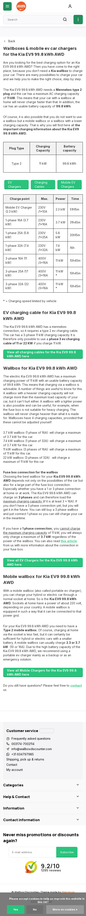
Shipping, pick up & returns (25, 759)
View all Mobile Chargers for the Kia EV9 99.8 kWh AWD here (42, 672)
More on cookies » (65, 909)
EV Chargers (14, 184)
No (35, 909)
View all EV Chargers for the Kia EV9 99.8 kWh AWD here (42, 562)
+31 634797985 (22, 754)
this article (69, 541)
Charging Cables (41, 184)
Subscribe (67, 852)
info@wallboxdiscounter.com (31, 749)
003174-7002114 (22, 744)
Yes (15, 909)
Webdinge (68, 892)
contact (76, 685)
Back (9, 41)
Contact (11, 764)
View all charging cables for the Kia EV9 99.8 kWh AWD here (41, 354)
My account (14, 770)
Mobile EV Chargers (68, 184)
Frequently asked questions (31, 738)
